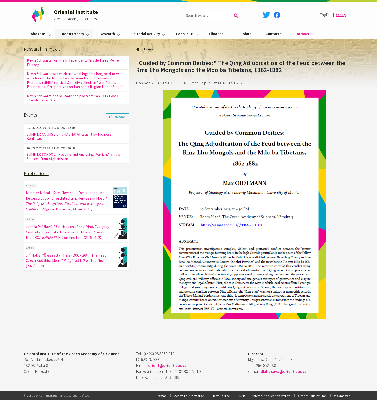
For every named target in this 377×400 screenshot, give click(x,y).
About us (38, 33)
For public (184, 33)
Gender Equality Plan (312, 396)
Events (30, 115)
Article (30, 218)
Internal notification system (271, 396)
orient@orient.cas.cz (167, 365)
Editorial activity (145, 33)
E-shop (245, 33)
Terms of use (221, 396)
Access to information (189, 396)
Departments (73, 33)
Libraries (216, 33)
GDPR (241, 396)
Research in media (42, 49)
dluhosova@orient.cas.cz (284, 371)
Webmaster (342, 396)
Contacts (273, 33)
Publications (36, 173)
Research (107, 33)
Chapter (31, 185)
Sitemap (161, 396)
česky (341, 14)
